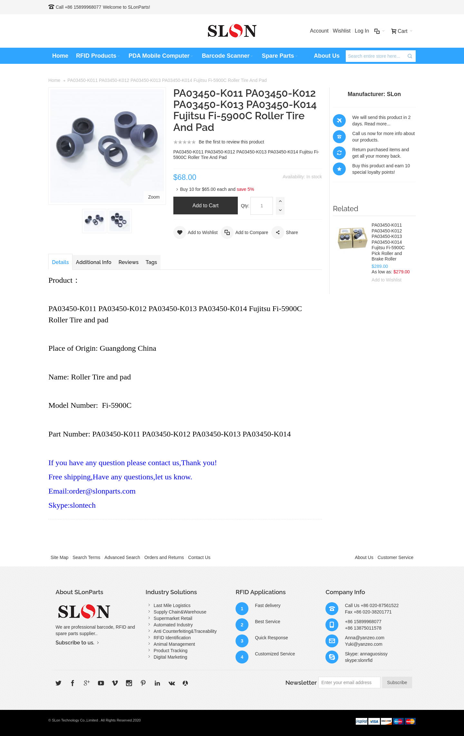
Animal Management (174, 644)
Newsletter (301, 682)
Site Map (59, 557)
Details (60, 262)
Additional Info (93, 262)
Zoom (154, 197)
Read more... (377, 123)
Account (319, 31)
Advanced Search (122, 557)
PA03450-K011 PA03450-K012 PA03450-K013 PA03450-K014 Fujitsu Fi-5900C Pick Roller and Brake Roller (388, 241)
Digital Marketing (170, 657)
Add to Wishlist (386, 279)
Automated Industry (173, 624)
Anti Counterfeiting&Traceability (185, 631)
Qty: (245, 205)
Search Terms (86, 557)
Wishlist (342, 31)
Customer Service (395, 557)
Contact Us (199, 557)
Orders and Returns (164, 557)
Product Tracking (171, 650)
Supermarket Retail (173, 618)
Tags (151, 262)
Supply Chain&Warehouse (180, 611)
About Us (364, 557)
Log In (362, 31)
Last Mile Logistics (172, 605)
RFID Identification (172, 637)
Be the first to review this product (231, 141)
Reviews (129, 262)
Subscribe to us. (75, 643)
